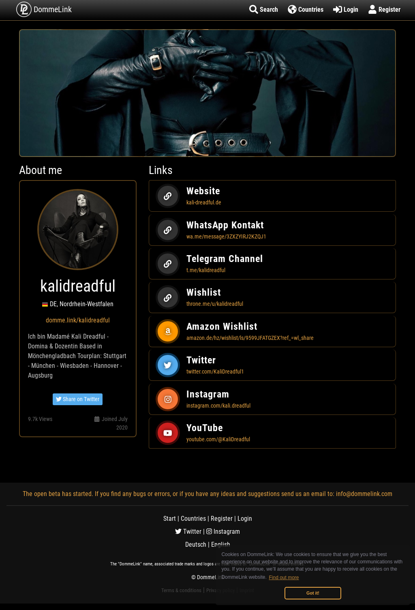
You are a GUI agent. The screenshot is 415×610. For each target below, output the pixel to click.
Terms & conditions (181, 590)
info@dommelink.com (364, 494)
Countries (193, 518)
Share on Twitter (77, 399)
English (220, 544)
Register (222, 518)
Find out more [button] (284, 577)
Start (169, 518)
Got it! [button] (312, 593)
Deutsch (195, 544)
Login (244, 518)
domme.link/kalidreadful (78, 320)
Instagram (223, 531)
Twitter (188, 531)
